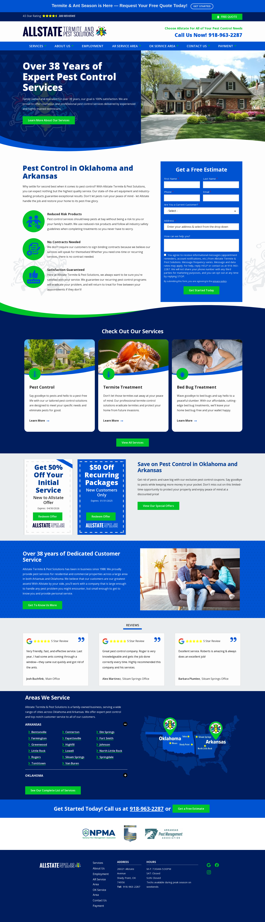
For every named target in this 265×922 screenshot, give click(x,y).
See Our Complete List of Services (53, 790)
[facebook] (217, 864)
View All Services (132, 442)
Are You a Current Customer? (181, 204)
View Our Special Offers (158, 506)
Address (169, 220)
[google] (209, 864)
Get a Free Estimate (191, 809)
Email (206, 192)
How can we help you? (177, 236)
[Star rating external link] (77, 16)
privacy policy (220, 281)
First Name (170, 178)
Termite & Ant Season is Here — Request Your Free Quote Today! (132, 6)
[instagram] (209, 872)
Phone (168, 192)
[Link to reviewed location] (55, 641)
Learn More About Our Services (48, 120)
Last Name (209, 178)
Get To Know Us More (42, 605)
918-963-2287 (147, 809)
